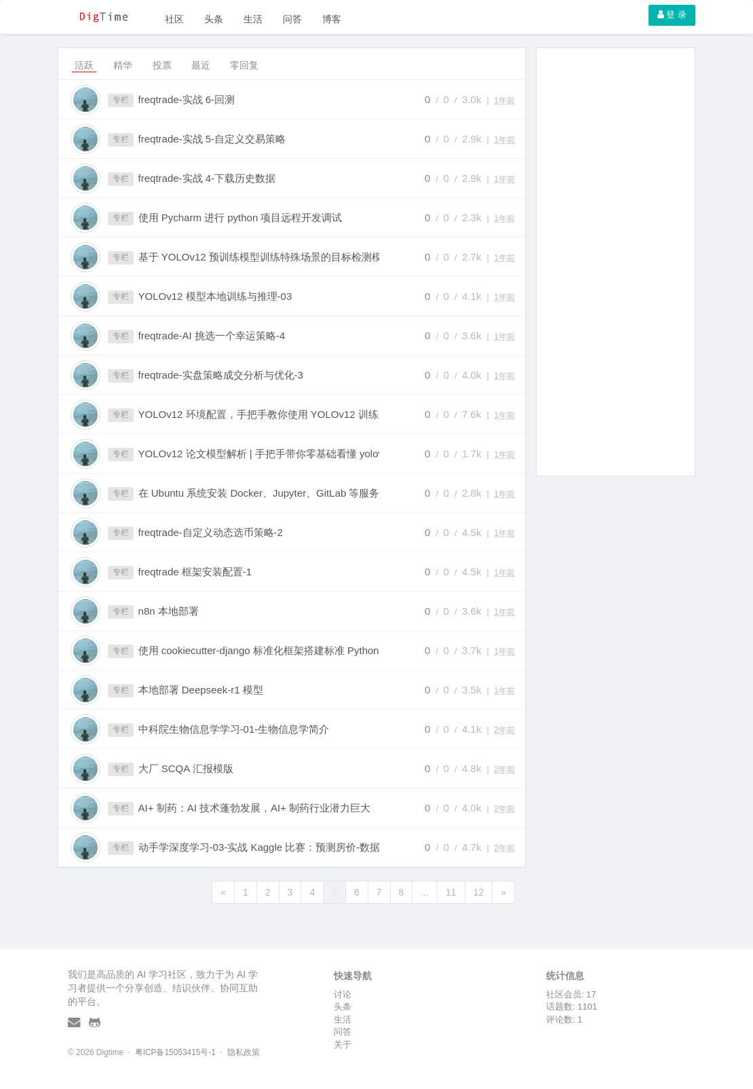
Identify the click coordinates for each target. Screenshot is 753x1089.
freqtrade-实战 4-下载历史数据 (207, 178)
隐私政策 (243, 1052)
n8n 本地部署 (168, 611)
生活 (253, 19)
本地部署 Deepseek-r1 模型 (200, 689)
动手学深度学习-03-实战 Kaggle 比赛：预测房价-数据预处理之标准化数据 (273, 847)
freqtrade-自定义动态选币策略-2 (210, 532)
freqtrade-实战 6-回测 (186, 99)
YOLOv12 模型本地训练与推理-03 (215, 296)
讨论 (342, 994)
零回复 (244, 65)
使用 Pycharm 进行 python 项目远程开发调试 (240, 217)
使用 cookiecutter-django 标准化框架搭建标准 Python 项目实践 (273, 650)
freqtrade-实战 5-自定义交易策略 (212, 139)
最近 (200, 65)
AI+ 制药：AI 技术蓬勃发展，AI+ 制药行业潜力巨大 (254, 808)
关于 (342, 1044)
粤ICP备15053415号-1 (175, 1052)
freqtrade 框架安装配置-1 (195, 571)
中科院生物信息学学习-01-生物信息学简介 (234, 729)
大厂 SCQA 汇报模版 (185, 768)
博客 (331, 19)
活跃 (84, 65)
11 (451, 892)
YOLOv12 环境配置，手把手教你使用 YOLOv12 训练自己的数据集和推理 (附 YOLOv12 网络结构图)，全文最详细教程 (273, 414)
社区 (174, 19)
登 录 (672, 14)
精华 (122, 65)
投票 (162, 65)
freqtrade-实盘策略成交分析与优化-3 (220, 375)
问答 (292, 19)
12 (479, 892)
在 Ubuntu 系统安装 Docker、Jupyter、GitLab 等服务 (259, 493)
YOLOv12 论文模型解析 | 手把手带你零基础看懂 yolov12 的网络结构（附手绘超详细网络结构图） (273, 453)
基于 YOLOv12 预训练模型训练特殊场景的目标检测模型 (265, 257)
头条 (213, 19)
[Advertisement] (615, 261)
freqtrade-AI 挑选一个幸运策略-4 (212, 335)
